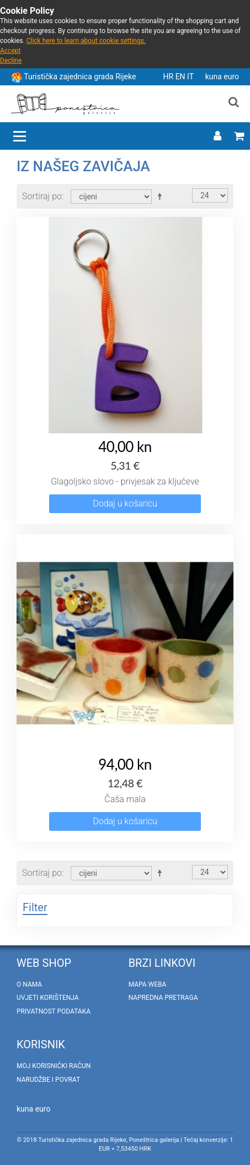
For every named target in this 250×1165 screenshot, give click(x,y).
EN (181, 76)
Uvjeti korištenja (48, 997)
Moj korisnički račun (54, 1066)
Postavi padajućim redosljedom (161, 196)
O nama (29, 984)
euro (231, 76)
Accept (10, 51)
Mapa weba (148, 984)
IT (191, 76)
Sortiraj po (42, 196)
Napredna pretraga (163, 997)
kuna (214, 76)
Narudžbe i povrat (48, 1080)
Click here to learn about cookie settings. (86, 41)
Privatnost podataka (54, 1011)
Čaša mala (124, 799)
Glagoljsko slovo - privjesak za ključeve (125, 481)
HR (169, 76)
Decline (11, 60)
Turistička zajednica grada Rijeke (80, 76)
